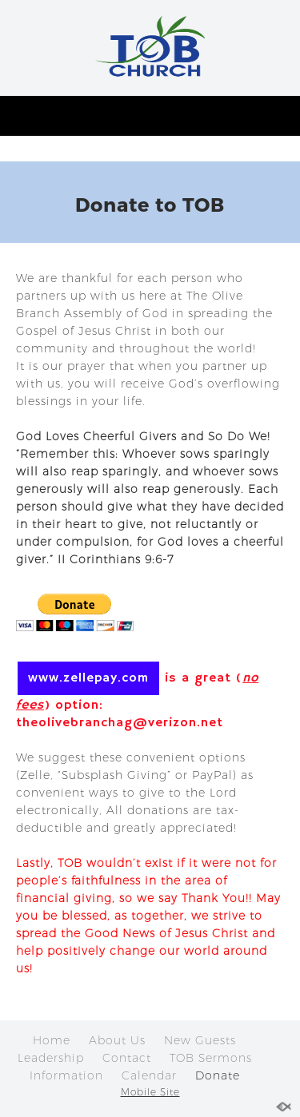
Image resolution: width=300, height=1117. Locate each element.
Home (51, 1040)
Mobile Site (150, 1092)
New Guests (200, 1040)
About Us (117, 1040)
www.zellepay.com (88, 678)
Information (66, 1075)
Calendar (149, 1075)
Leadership (51, 1058)
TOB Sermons (211, 1058)
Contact (126, 1058)
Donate (217, 1075)
